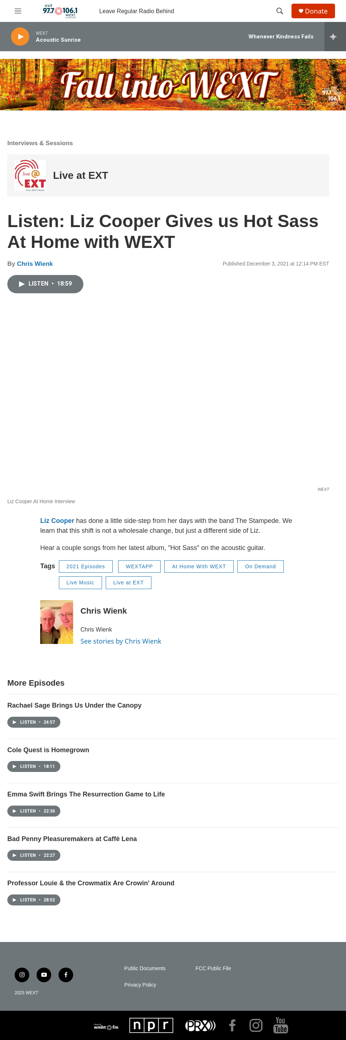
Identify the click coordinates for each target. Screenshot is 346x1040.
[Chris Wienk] (56, 622)
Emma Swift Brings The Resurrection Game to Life (86, 794)
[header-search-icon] (280, 11)
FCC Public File (213, 968)
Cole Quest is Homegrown (48, 750)
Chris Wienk (35, 263)
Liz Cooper (57, 520)
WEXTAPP (139, 566)
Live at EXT (80, 175)
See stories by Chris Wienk (120, 641)
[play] (20, 37)
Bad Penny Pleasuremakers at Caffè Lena (72, 839)
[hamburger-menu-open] (18, 11)
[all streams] (335, 36)
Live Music (80, 582)
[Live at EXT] (30, 175)
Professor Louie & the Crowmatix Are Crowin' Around (90, 883)
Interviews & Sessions (40, 143)
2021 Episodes (86, 566)
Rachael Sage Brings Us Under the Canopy (74, 705)
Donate (316, 11)
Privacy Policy (140, 985)
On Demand (260, 566)
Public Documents (145, 968)
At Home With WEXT (199, 566)
